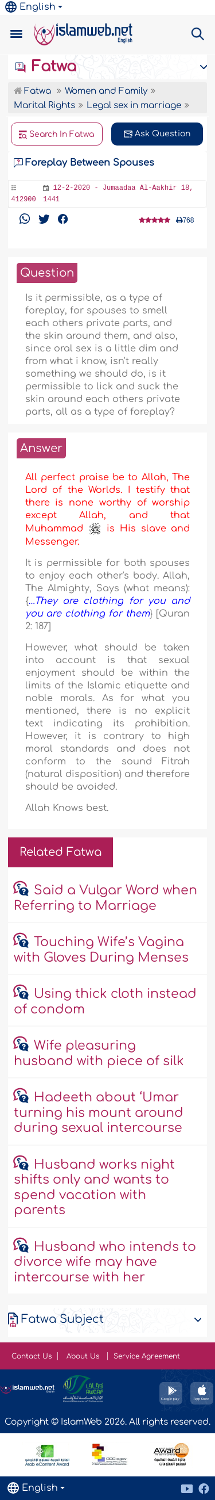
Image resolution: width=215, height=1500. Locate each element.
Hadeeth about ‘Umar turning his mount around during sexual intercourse (98, 1112)
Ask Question (157, 133)
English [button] (30, 7)
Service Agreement (147, 1356)
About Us (84, 1356)
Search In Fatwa (57, 134)
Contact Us (31, 1356)
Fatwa (45, 67)
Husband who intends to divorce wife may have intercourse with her (105, 1262)
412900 (23, 200)
